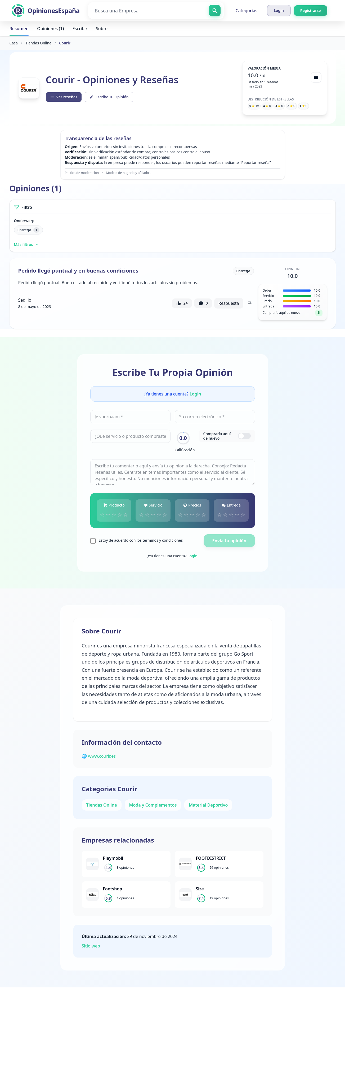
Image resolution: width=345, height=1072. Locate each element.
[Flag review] (249, 303)
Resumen (19, 28)
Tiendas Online (38, 42)
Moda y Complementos (153, 805)
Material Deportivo (208, 805)
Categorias (246, 10)
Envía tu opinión (229, 541)
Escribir (79, 28)
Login (195, 394)
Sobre (101, 28)
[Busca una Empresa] (156, 11)
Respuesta (228, 303)
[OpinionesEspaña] (46, 10)
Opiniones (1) (50, 28)
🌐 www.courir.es (99, 756)
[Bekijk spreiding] (316, 77)
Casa (14, 42)
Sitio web (91, 946)
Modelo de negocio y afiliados (128, 173)
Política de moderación (82, 173)
